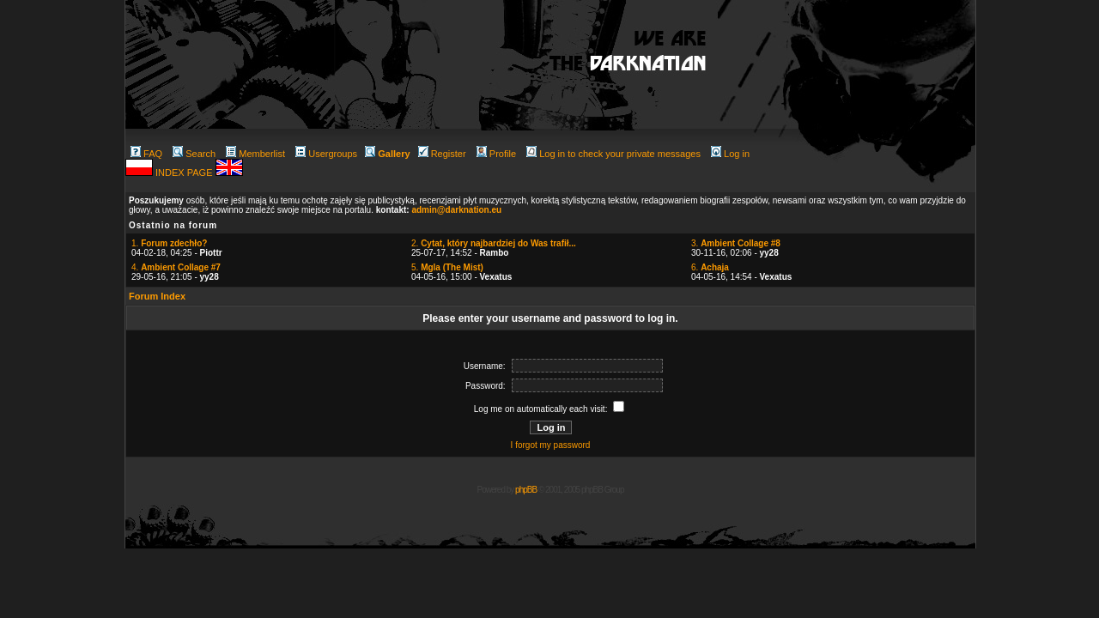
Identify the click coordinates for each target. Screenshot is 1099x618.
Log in (730, 153)
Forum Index (157, 296)
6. (710, 267)
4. (176, 267)
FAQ (146, 153)
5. (447, 267)
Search (194, 153)
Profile (496, 153)
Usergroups (326, 153)
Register (442, 153)
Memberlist (255, 153)
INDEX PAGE (185, 172)
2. (493, 243)
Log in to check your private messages (613, 153)
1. (169, 243)
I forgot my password (551, 445)
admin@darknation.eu (456, 210)
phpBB (526, 489)
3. (735, 243)
